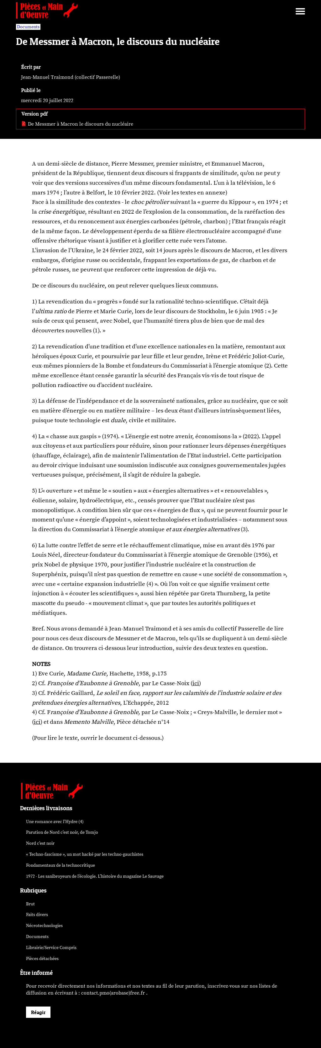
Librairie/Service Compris (51, 948)
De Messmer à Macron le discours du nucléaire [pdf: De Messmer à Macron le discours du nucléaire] (77, 124)
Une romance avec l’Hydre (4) (55, 822)
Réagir (38, 1012)
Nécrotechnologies (44, 926)
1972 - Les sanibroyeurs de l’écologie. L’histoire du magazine (95, 876)
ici (195, 683)
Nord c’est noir (40, 843)
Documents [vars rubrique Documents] (28, 27)
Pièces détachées (42, 959)
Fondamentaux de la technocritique (60, 865)
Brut (30, 904)
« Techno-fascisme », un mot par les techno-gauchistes (84, 854)
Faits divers (37, 915)
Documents (37, 937)
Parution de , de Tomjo (62, 832)
